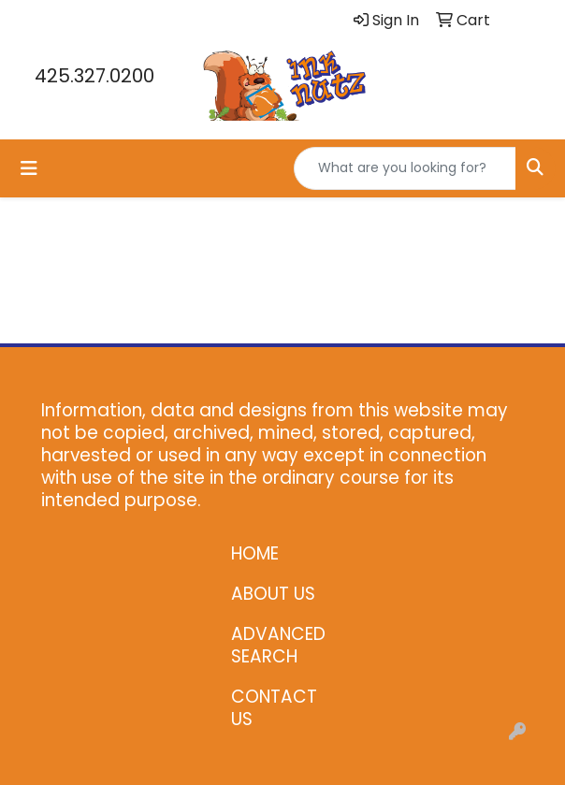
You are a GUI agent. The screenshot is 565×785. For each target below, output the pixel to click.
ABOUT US (273, 593)
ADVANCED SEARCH (278, 645)
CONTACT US (274, 708)
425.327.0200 (94, 76)
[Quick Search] (405, 168)
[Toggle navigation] (29, 168)
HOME (255, 553)
